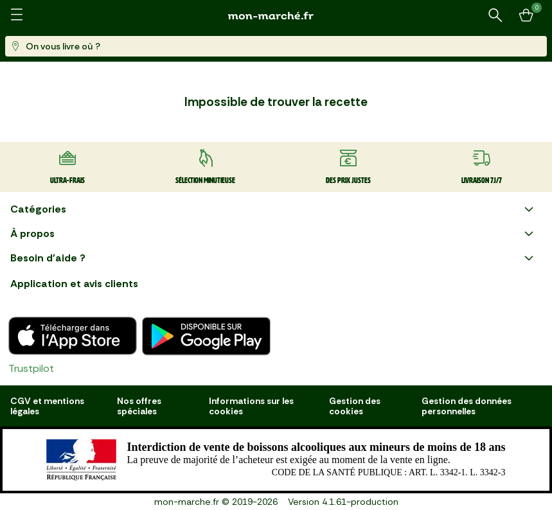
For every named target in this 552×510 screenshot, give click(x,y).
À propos (273, 234)
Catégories (273, 209)
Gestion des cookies (354, 406)
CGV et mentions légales (47, 406)
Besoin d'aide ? (273, 258)
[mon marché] (276, 16)
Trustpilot (31, 368)
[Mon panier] (526, 15)
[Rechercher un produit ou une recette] (495, 15)
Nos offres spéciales (139, 406)
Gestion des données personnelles (467, 406)
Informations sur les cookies (251, 406)
